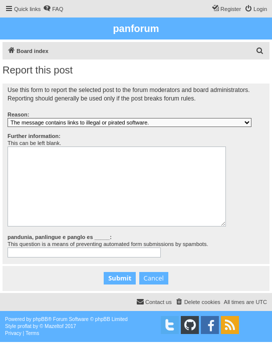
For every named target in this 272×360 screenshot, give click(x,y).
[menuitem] (53, 9)
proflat (25, 326)
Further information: (34, 136)
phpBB (40, 319)
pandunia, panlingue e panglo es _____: (60, 237)
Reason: (18, 115)
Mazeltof (54, 326)
